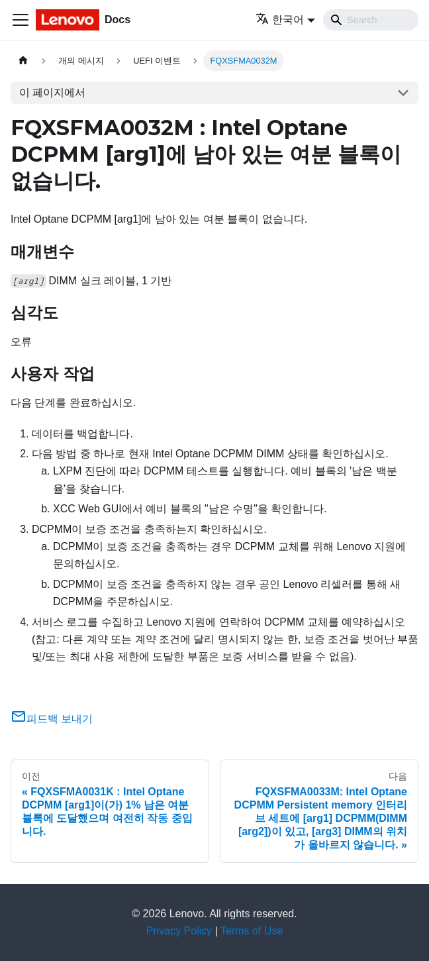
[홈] (23, 60)
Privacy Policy (179, 930)
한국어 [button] (280, 19)
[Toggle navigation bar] (20, 20)
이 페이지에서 (52, 92)
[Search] (370, 19)
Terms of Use (251, 930)
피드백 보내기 (52, 718)
